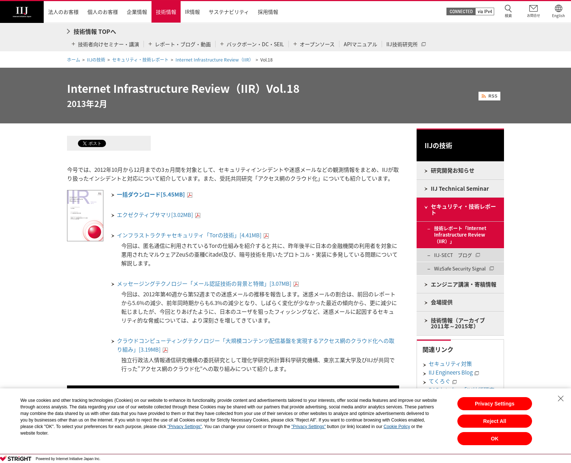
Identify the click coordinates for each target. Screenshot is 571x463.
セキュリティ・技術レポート (140, 59)
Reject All (494, 421)
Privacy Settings (495, 404)
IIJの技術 (96, 59)
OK (495, 439)
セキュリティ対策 (450, 364)
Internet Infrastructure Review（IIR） (214, 59)
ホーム (73, 59)
